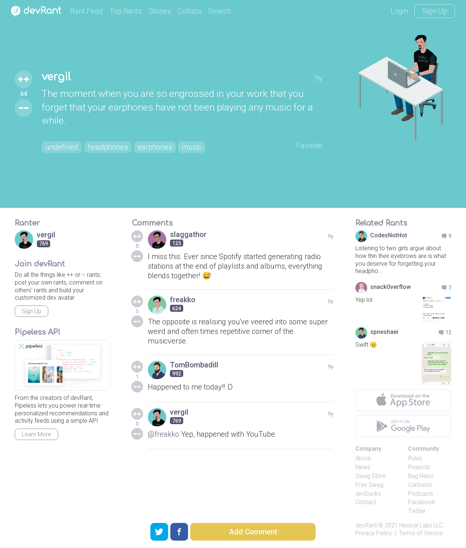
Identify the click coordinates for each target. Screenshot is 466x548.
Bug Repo (421, 475)
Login (399, 11)
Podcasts (420, 493)
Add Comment (253, 531)
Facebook (421, 502)
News (362, 467)
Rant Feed (86, 11)
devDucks (368, 493)
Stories (160, 11)
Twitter (417, 510)
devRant (366, 525)
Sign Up (434, 11)
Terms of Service (421, 533)
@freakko (163, 434)
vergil (56, 77)
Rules (415, 458)
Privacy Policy (373, 533)
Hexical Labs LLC (421, 525)
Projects (419, 467)
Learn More (36, 434)
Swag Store (370, 475)
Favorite (309, 145)
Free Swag (369, 484)
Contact (365, 502)
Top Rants (125, 11)
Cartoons (420, 484)
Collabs (190, 11)
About (363, 458)
